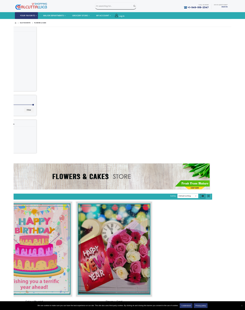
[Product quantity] (114, 128)
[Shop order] (207, 60)
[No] (241, 305)
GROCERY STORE (78, 15)
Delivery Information (86, 299)
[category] (35, 90)
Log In (119, 15)
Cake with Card (30, 299)
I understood (186, 306)
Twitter (194, 295)
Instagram (210, 295)
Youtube (202, 295)
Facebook (186, 295)
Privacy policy (200, 306)
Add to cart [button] (129, 129)
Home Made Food (31, 295)
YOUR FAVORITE (25, 15)
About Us (81, 294)
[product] (122, 91)
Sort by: (193, 60)
